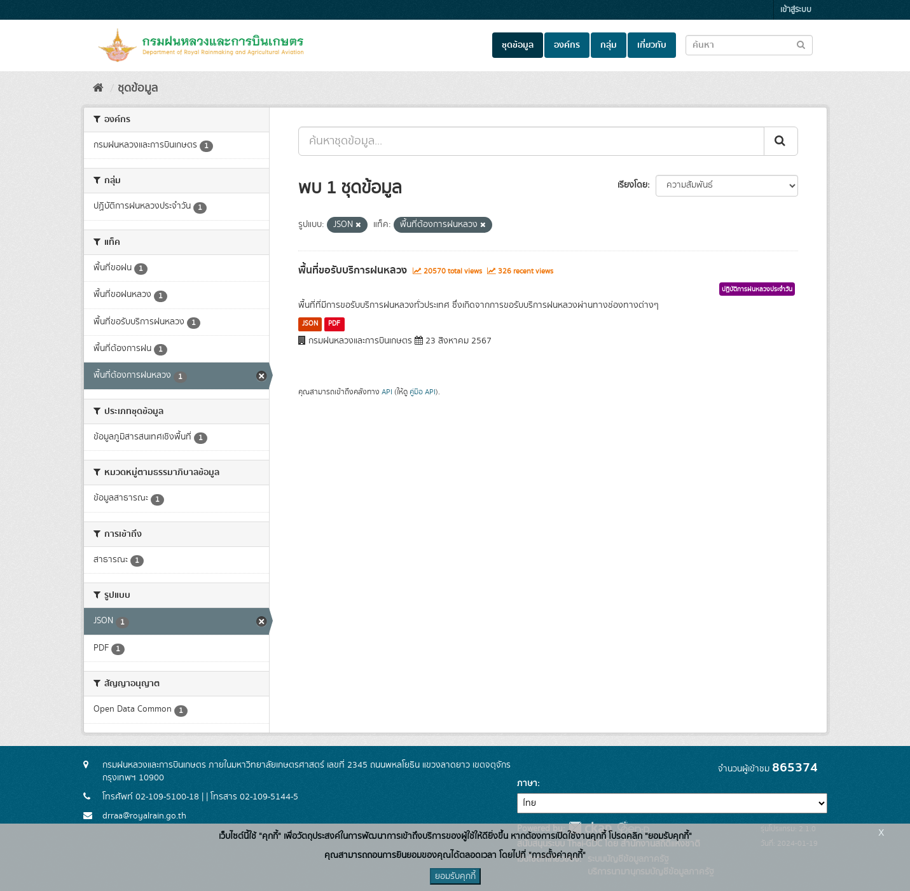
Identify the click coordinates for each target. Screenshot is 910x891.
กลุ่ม (608, 45)
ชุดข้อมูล (518, 45)
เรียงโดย (632, 185)
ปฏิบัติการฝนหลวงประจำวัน (757, 289)
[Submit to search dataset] (801, 44)
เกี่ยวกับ (651, 45)
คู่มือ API (423, 392)
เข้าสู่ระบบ (795, 10)
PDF (334, 324)
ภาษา (527, 783)
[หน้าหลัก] (98, 88)
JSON (310, 324)
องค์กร (567, 45)
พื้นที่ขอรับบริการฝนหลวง (352, 270)
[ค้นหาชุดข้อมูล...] (531, 141)
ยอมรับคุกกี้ (455, 876)
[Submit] (781, 141)
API (387, 392)
